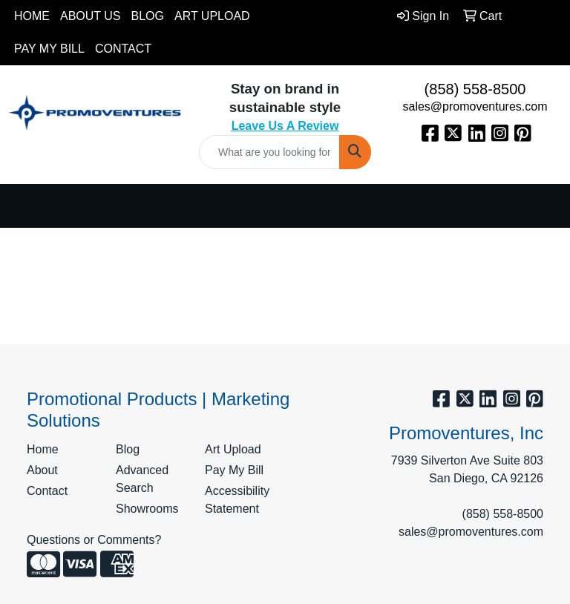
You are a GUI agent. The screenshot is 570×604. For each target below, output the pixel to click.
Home (32, 16)
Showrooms (147, 508)
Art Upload (212, 16)
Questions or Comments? (94, 540)
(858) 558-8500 (475, 89)
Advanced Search (142, 479)
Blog (147, 16)
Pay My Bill (49, 48)
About (42, 470)
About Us (90, 16)
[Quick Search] (269, 152)
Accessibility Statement (237, 500)
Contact (123, 48)
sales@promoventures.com (475, 106)
